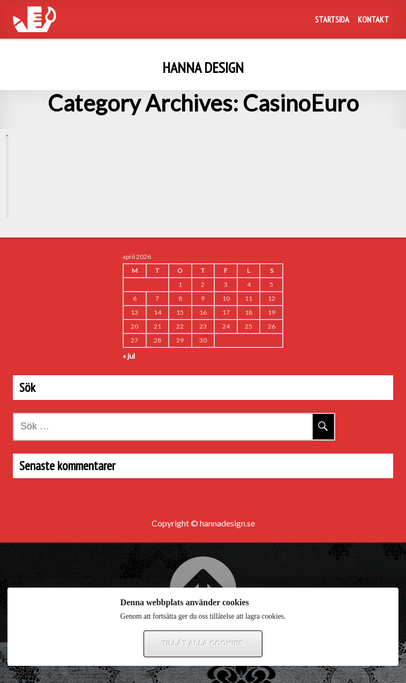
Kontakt (373, 19)
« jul (129, 396)
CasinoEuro (32, 152)
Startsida (332, 19)
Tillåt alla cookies (203, 644)
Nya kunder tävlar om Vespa (68, 239)
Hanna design (203, 67)
